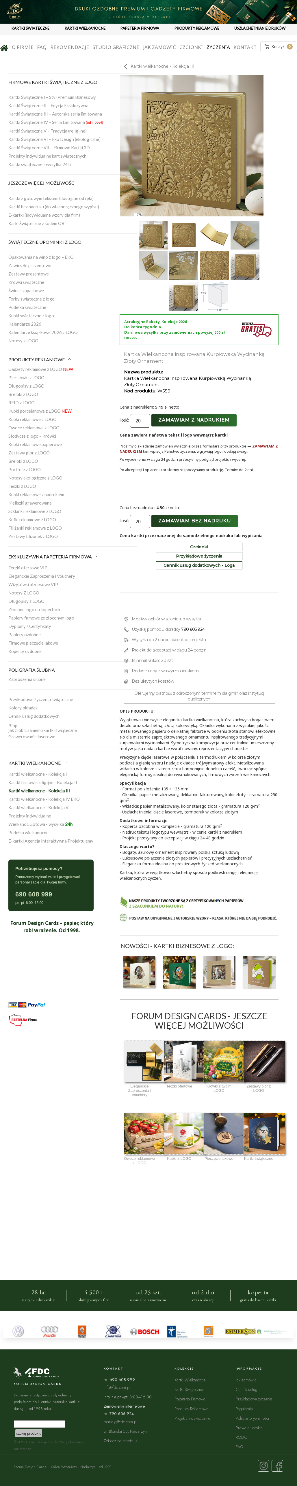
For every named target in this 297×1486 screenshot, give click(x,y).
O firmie (23, 47)
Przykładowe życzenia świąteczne (40, 699)
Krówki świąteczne (26, 282)
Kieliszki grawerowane (30, 502)
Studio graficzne (115, 47)
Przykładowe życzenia (199, 556)
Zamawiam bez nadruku (194, 521)
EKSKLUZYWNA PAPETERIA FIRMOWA (53, 556)
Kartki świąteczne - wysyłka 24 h (39, 164)
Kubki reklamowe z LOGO (32, 419)
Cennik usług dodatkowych (34, 716)
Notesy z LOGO (23, 340)
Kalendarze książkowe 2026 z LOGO (43, 332)
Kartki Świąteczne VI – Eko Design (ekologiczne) (54, 139)
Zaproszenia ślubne (27, 679)
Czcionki (191, 47)
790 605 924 (193, 629)
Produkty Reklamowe (191, 1409)
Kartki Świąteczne (189, 1389)
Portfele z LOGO (24, 469)
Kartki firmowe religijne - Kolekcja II (42, 782)
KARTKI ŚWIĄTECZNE (30, 28)
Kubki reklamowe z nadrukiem (36, 494)
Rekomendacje (69, 47)
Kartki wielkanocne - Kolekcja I (37, 774)
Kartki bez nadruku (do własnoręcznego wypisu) (53, 206)
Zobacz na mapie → (121, 1441)
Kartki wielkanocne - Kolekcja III (39, 790)
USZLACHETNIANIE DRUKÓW (259, 28)
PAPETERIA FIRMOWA (139, 28)
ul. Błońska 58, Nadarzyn (125, 1431)
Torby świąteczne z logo (31, 298)
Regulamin (244, 1409)
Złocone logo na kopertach (34, 609)
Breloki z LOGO (23, 394)
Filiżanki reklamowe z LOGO (35, 527)
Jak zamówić (159, 47)
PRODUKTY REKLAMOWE (197, 28)
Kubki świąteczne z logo (31, 315)
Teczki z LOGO (22, 486)
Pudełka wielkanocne (28, 832)
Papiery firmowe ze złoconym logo (41, 617)
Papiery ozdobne (24, 634)
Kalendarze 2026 (24, 323)
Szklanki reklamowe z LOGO (34, 511)
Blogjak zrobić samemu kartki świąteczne (42, 727)
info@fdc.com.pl (117, 1387)
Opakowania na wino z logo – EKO (41, 257)
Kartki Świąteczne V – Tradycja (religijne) (47, 130)
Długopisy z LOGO (26, 385)
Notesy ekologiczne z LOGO (35, 477)
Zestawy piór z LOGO (29, 452)
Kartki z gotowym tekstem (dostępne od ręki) (51, 198)
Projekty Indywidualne (192, 1418)
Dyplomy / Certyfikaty (29, 626)
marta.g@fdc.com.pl (120, 1422)
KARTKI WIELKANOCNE (85, 28)
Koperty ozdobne (25, 651)
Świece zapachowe (26, 290)
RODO (242, 1437)
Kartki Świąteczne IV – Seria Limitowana (55, 122)
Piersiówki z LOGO (26, 377)
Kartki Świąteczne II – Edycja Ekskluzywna (48, 105)
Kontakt (245, 47)
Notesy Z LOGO (23, 592)
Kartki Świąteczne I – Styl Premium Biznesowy (52, 97)
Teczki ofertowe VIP (27, 567)
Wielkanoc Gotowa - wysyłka (40, 824)
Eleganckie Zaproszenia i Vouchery (41, 576)
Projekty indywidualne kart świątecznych (47, 155)
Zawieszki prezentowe (29, 265)
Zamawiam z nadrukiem (194, 420)
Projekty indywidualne (29, 815)
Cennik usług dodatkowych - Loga (199, 565)
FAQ (42, 47)
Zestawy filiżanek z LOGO (33, 536)
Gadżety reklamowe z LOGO (40, 369)
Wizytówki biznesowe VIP (33, 584)
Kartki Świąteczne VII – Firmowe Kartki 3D (49, 147)
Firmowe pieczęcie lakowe (33, 642)
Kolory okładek (23, 707)
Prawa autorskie (249, 1428)
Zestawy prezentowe (28, 273)
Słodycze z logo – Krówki (32, 436)
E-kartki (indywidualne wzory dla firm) (44, 215)
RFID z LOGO (21, 402)
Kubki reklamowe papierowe (35, 444)
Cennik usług (246, 1389)
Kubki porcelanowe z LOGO (40, 410)
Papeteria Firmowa (190, 1399)
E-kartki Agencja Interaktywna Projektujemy (50, 840)
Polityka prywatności (252, 1418)
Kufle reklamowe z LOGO (32, 519)
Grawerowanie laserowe (31, 736)
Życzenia (218, 47)
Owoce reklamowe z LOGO (34, 427)
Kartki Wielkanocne (190, 1380)
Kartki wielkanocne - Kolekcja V (38, 807)
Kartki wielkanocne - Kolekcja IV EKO (44, 799)
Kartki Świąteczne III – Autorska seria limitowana (55, 113)
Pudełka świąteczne (27, 307)
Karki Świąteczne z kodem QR (36, 223)
